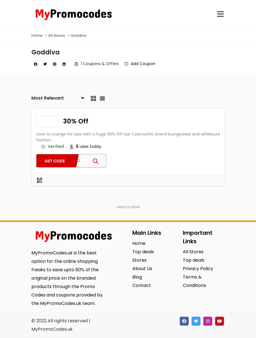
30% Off (75, 121)
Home (37, 35)
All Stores (56, 35)
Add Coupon (143, 63)
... (53, 140)
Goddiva (78, 35)
